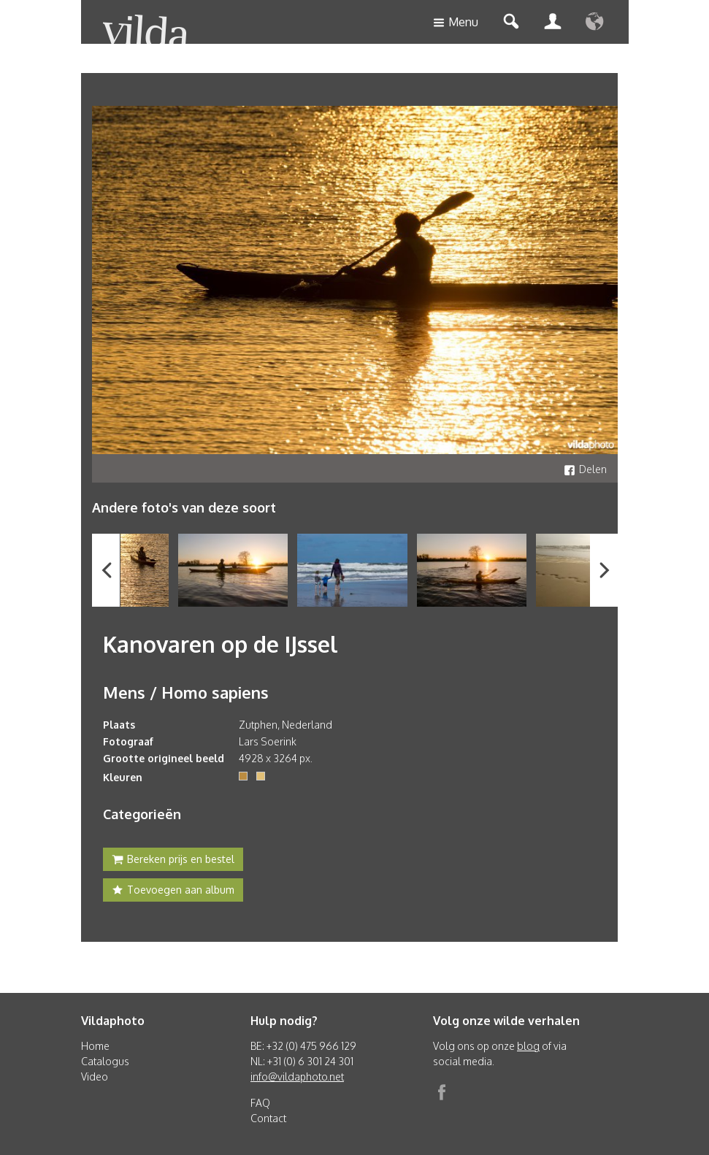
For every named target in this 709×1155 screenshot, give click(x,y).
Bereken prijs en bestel (173, 861)
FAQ (260, 1103)
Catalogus (105, 1061)
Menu (455, 23)
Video (94, 1076)
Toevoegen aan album (173, 891)
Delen (585, 469)
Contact (268, 1118)
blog (528, 1046)
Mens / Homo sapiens (186, 692)
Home (95, 1046)
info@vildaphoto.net (297, 1076)
